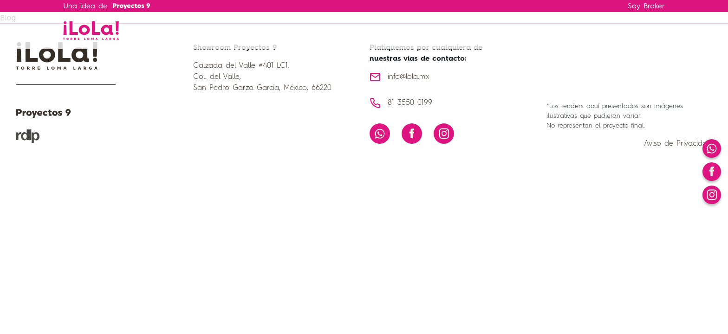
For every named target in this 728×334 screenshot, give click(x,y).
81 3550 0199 (410, 103)
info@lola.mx (408, 77)
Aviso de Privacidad (678, 144)
